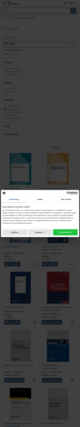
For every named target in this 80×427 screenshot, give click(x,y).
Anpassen (40, 232)
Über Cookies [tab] (66, 199)
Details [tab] (40, 199)
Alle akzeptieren (65, 232)
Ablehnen (14, 232)
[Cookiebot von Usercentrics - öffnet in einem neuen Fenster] (68, 193)
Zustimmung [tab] (14, 199)
